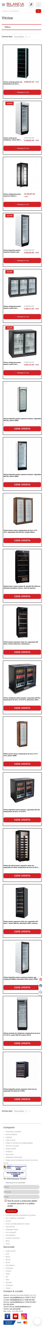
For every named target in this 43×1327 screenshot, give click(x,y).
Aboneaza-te (11, 1211)
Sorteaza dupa (7, 36)
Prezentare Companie (13, 1131)
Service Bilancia (11, 1134)
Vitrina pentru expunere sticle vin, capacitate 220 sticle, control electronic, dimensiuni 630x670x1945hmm (20, 644)
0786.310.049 (30, 1300)
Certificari (9, 1151)
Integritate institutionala (14, 1157)
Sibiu (7, 1279)
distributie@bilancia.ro (23, 1307)
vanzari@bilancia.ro (17, 1297)
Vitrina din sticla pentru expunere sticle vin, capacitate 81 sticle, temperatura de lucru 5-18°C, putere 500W (20, 867)
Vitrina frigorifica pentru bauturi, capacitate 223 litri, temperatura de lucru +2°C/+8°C (21, 810)
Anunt (8, 1244)
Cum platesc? (10, 1235)
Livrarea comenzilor (13, 1238)
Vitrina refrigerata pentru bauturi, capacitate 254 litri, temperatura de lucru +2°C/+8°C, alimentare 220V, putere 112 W (21, 699)
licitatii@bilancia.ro (16, 1300)
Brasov (8, 1259)
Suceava (9, 1282)
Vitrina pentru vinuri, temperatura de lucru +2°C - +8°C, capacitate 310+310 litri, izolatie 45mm (20, 531)
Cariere (8, 1221)
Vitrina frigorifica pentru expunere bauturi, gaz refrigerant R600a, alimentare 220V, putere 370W (20, 978)
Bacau (8, 1257)
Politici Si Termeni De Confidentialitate (19, 1143)
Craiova (8, 1271)
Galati (8, 1274)
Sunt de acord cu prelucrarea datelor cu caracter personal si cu (22, 1203)
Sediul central (10, 1251)
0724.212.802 (30, 1302)
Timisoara (9, 1285)
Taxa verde (9, 1154)
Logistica (9, 1137)
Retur (8, 1241)
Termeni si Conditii (12, 1146)
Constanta (9, 1268)
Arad (7, 1254)
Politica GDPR (11, 1149)
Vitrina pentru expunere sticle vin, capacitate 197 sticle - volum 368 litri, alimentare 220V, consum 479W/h (20, 923)
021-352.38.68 (8, 1304)
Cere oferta (22, 428)
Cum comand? (11, 1232)
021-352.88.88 (15, 1309)
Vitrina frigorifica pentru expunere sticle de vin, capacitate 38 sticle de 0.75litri (20, 1090)
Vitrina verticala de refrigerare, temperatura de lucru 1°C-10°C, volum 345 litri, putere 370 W (21, 1034)
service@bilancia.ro (17, 1302)
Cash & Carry (10, 1140)
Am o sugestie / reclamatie (15, 1218)
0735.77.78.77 (30, 1297)
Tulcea (8, 1288)
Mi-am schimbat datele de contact (18, 1224)
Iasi (7, 1277)
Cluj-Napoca (10, 1265)
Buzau (8, 1262)
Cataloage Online (12, 1229)
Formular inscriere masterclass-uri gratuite (21, 1215)
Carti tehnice (10, 1227)
